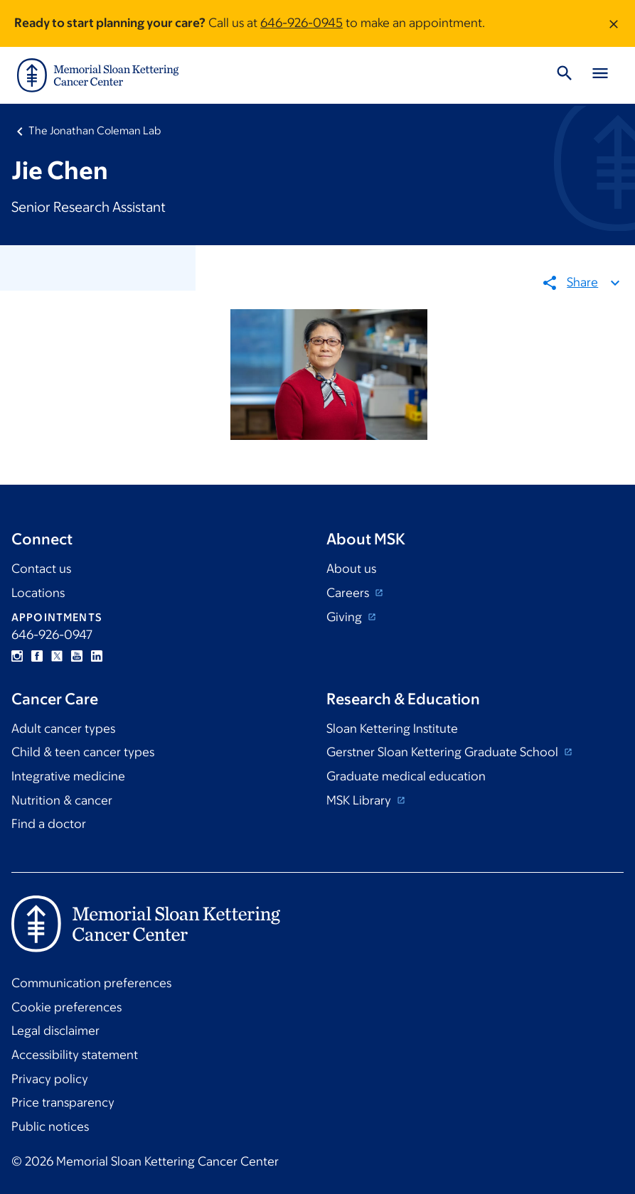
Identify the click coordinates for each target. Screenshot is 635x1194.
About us (351, 568)
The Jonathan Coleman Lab (94, 130)
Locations (38, 593)
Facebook (37, 656)
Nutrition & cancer (61, 800)
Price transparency (62, 1102)
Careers (349, 593)
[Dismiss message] (614, 23)
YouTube (76, 656)
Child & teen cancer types (82, 752)
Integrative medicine (68, 776)
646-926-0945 (301, 23)
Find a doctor (48, 824)
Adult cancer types (63, 728)
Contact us (41, 568)
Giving (345, 617)
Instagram (17, 656)
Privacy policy (49, 1079)
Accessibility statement (74, 1055)
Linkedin (96, 656)
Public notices (50, 1126)
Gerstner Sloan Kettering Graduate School (443, 752)
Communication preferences (91, 983)
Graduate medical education (406, 776)
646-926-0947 (51, 635)
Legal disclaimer (55, 1030)
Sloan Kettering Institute (392, 728)
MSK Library (360, 800)
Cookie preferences (66, 1007)
